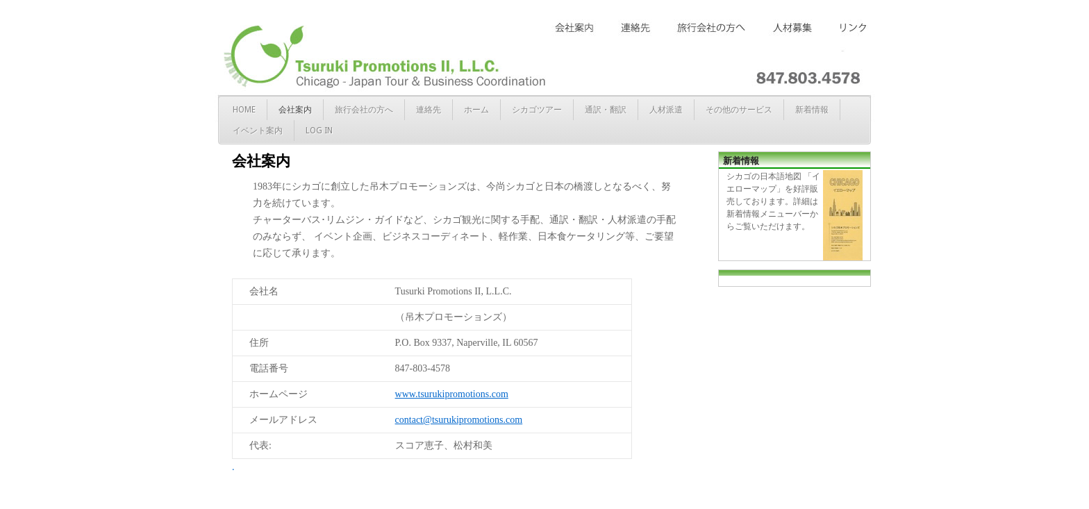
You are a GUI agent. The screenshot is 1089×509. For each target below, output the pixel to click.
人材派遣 (666, 110)
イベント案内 (258, 130)
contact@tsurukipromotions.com (459, 420)
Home (244, 110)
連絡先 (428, 110)
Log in (319, 130)
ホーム (476, 110)
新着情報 (812, 110)
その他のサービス (739, 110)
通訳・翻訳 (605, 110)
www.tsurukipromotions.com (451, 394)
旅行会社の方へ (364, 110)
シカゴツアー (537, 110)
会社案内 (295, 110)
